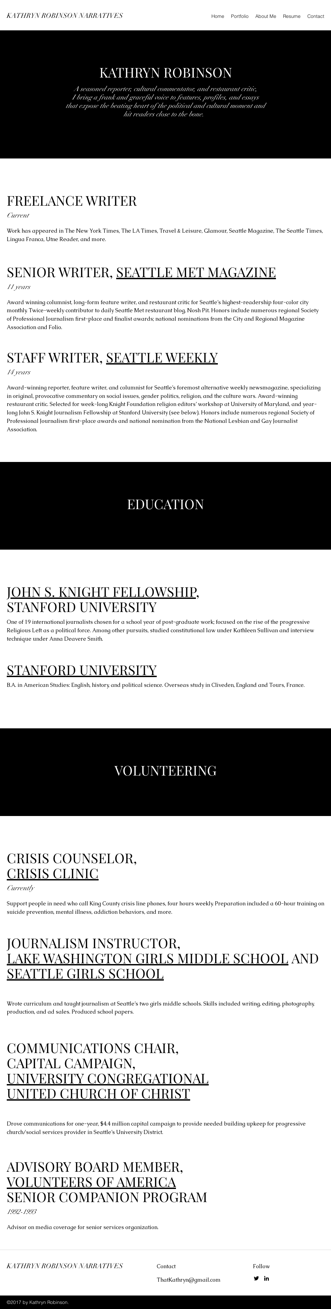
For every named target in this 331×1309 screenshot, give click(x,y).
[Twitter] (256, 1278)
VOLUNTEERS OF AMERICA (91, 1181)
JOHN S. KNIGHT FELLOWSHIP (101, 591)
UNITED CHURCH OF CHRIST (98, 1093)
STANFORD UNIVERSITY (82, 669)
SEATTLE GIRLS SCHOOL (85, 973)
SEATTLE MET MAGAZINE (196, 272)
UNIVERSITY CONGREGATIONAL (108, 1078)
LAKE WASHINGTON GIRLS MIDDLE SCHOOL (147, 958)
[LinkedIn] (266, 1278)
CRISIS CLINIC (53, 873)
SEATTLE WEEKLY (162, 357)
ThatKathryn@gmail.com (189, 1279)
